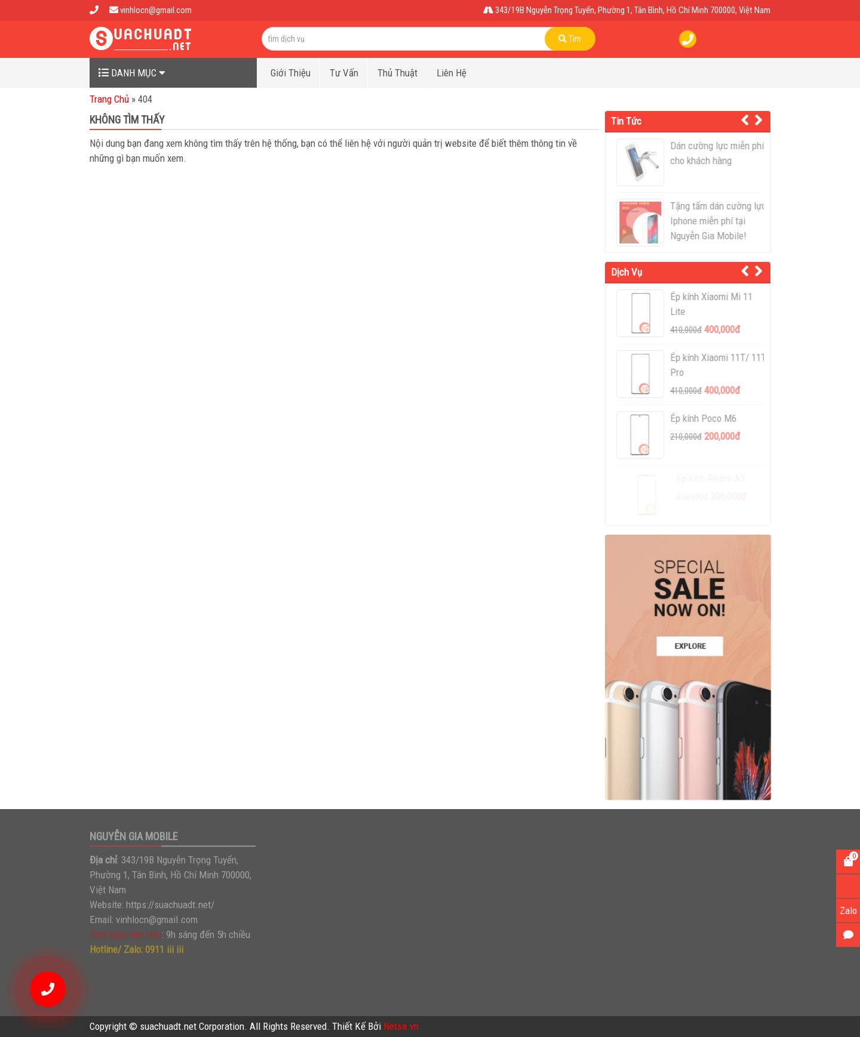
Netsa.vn (401, 1026)
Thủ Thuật (397, 73)
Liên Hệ (451, 73)
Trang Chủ (109, 99)
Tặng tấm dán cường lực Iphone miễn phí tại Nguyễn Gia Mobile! (722, 221)
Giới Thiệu (291, 73)
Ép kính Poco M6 (707, 418)
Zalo (848, 910)
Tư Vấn (344, 73)
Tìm (569, 39)
